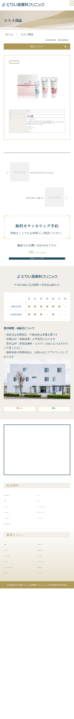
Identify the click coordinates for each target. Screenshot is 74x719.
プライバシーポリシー (51, 631)
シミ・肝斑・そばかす (17, 669)
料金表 (42, 609)
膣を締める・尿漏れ (49, 664)
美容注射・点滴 (47, 658)
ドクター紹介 (13, 620)
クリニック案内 (14, 631)
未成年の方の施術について (20, 637)
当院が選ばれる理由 (16, 609)
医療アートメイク (15, 691)
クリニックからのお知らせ (53, 620)
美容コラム (45, 614)
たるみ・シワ (13, 675)
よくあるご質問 (14, 626)
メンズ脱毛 (12, 664)
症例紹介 (10, 614)
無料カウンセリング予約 (37, 363)
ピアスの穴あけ (47, 669)
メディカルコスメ (48, 687)
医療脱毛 (10, 658)
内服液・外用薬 (47, 681)
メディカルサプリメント (52, 675)
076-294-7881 (41, 353)
